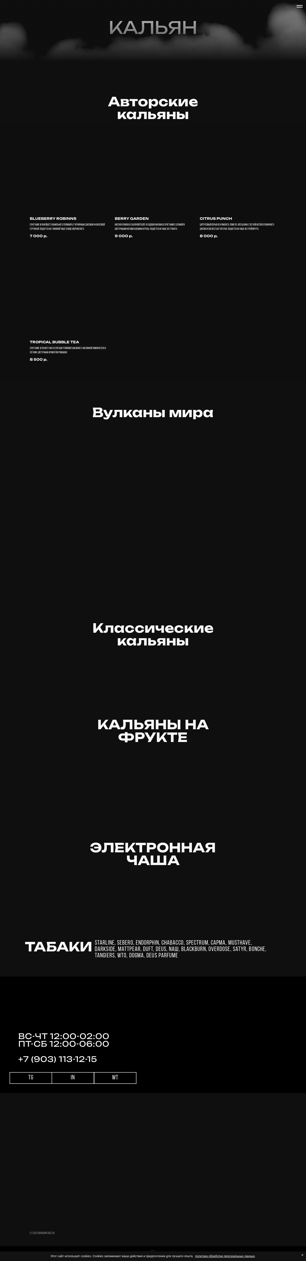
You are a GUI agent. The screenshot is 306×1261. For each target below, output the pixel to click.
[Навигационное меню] (300, 6)
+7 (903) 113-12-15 (57, 1059)
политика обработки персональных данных (225, 1256)
